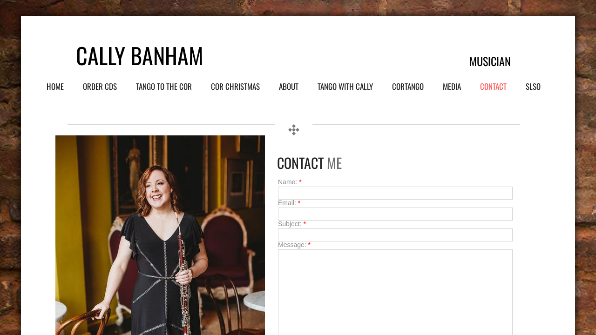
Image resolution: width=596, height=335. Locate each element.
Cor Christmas (235, 86)
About (288, 86)
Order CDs (100, 86)
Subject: (292, 224)
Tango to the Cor (164, 86)
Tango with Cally (345, 86)
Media (452, 86)
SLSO (533, 86)
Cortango (408, 86)
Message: (294, 244)
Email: (289, 203)
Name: (290, 182)
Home (55, 86)
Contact (493, 86)
